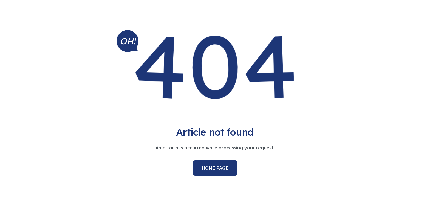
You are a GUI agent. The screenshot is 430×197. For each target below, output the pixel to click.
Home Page (215, 168)
